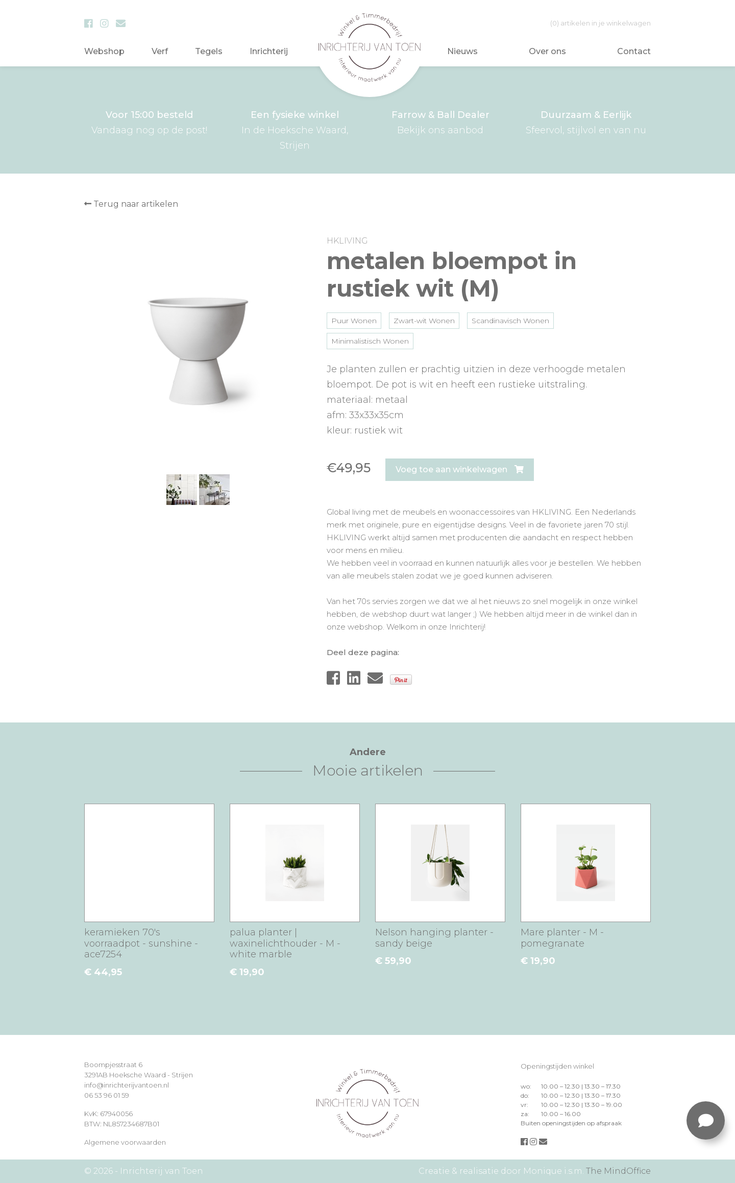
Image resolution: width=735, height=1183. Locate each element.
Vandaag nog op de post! (149, 121)
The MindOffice (618, 1171)
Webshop (104, 51)
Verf (160, 51)
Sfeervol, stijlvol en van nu (586, 121)
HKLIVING (347, 241)
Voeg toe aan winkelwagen (460, 469)
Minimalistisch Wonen (370, 341)
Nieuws (462, 51)
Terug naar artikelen (131, 204)
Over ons (547, 51)
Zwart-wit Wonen (424, 320)
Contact (634, 51)
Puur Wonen (354, 320)
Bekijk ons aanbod (440, 121)
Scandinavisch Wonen (510, 320)
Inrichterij (269, 51)
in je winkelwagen (600, 23)
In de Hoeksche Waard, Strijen (295, 129)
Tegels (209, 51)
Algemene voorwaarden (125, 1142)
